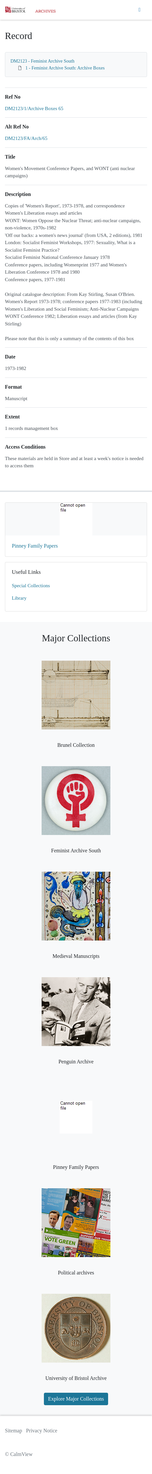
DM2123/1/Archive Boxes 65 (34, 108)
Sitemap (13, 1430)
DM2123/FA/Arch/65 (26, 138)
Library (19, 598)
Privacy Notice (41, 1430)
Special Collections (31, 585)
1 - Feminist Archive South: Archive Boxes (65, 68)
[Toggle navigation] (139, 10)
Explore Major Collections (76, 1399)
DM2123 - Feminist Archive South (42, 61)
